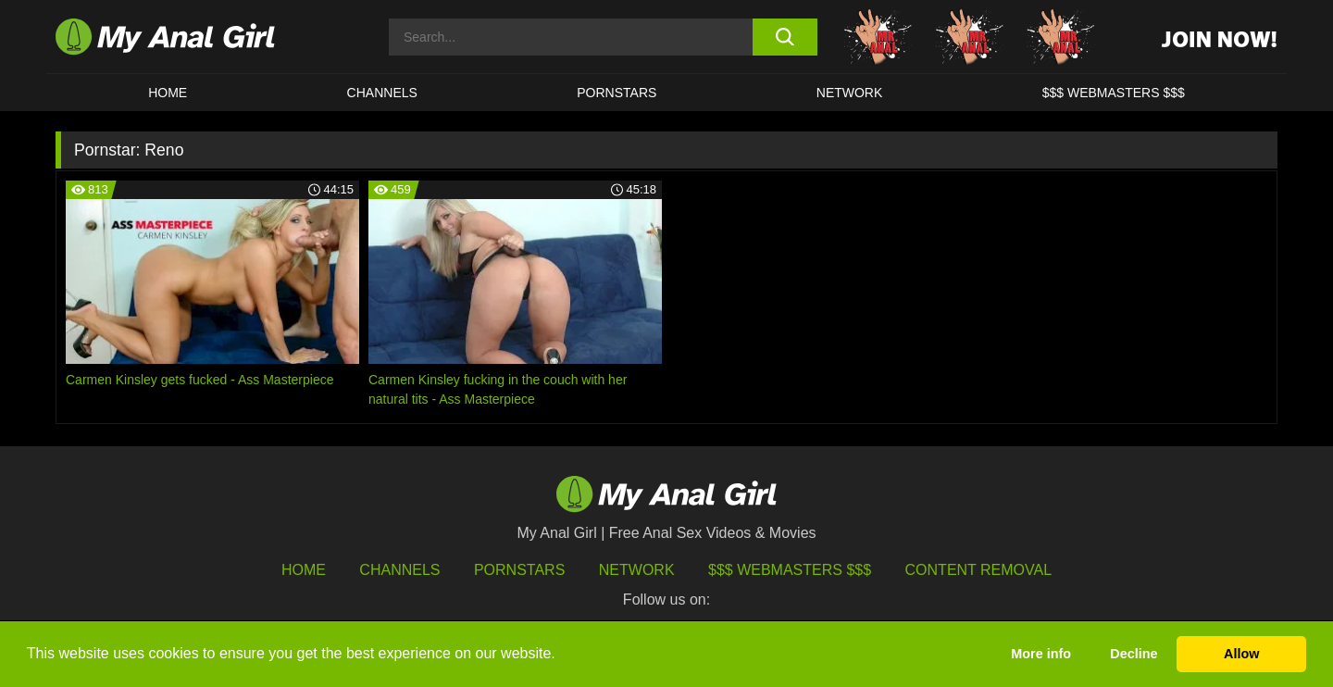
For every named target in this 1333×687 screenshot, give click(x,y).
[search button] (784, 37)
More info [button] (1041, 653)
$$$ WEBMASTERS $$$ (1113, 92)
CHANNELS (382, 92)
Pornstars (616, 92)
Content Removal (979, 570)
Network (849, 92)
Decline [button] (1133, 653)
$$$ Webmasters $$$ (789, 570)
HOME (167, 92)
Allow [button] (1241, 653)
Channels (399, 570)
